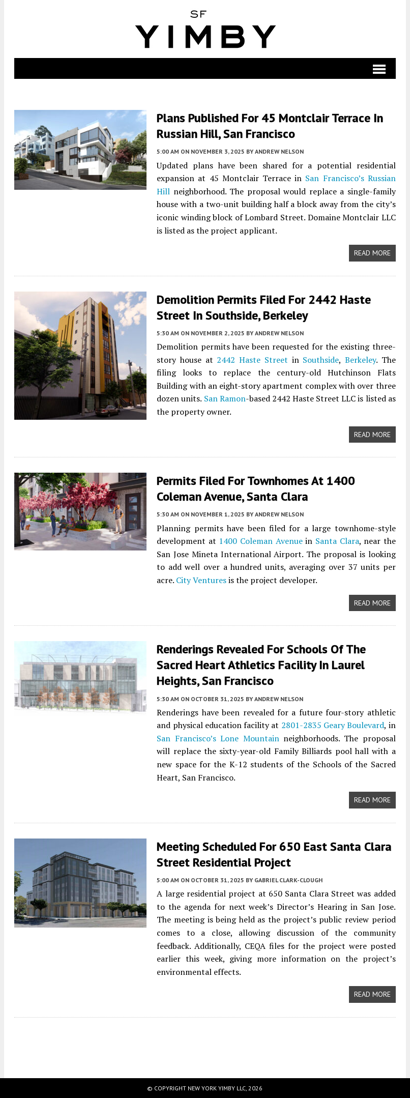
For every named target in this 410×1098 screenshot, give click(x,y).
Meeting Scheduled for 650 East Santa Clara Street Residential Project (274, 854)
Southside (321, 359)
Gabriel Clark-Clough (288, 880)
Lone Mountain (249, 738)
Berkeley (360, 359)
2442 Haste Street (252, 359)
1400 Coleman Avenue (260, 540)
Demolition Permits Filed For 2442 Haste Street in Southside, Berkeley (264, 307)
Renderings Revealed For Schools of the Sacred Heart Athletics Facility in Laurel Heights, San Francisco (261, 664)
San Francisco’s (334, 178)
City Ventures (201, 580)
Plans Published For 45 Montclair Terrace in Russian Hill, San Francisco (270, 125)
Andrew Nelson (279, 151)
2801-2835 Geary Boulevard (333, 725)
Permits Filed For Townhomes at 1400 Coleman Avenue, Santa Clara (256, 488)
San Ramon (225, 398)
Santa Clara (337, 540)
